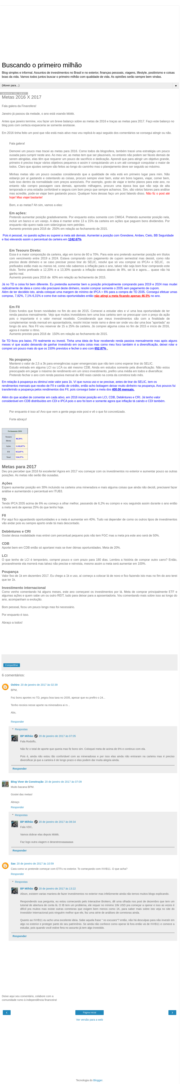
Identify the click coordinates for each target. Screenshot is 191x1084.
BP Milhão (26, 736)
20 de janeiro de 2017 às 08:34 (57, 821)
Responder (17, 721)
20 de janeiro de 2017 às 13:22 (57, 888)
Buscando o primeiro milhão (42, 65)
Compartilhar (11, 665)
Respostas (21, 729)
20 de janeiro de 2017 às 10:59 (35, 863)
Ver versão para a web (89, 1019)
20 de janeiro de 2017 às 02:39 (39, 684)
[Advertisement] (89, 32)
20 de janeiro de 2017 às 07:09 (63, 781)
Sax (13, 863)
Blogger (97, 1080)
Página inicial (89, 1012)
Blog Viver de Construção (27, 781)
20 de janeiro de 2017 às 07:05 (57, 736)
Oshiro (15, 684)
